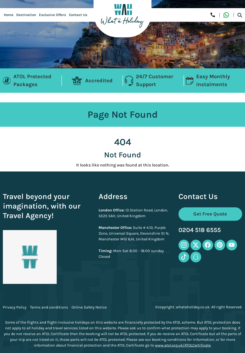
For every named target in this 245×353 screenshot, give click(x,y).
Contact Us (78, 15)
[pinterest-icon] (219, 245)
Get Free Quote (210, 214)
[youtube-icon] (231, 245)
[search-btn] (240, 14)
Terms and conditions (49, 307)
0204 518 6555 (199, 230)
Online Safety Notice (89, 307)
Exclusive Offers (52, 15)
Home (8, 15)
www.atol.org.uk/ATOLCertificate (183, 345)
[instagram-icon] (183, 245)
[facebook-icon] (207, 245)
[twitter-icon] (195, 245)
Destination (26, 15)
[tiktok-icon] (183, 257)
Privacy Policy (14, 307)
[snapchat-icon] (195, 257)
